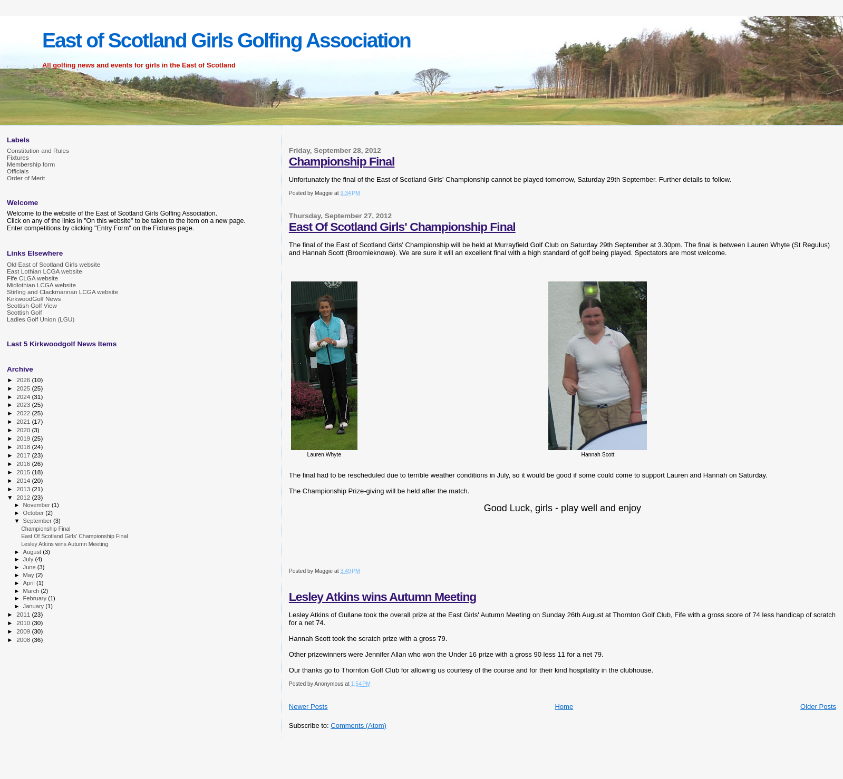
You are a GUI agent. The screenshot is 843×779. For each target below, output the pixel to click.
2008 (24, 639)
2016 (24, 463)
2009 (24, 631)
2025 (24, 388)
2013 (24, 488)
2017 (24, 455)
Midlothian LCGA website (41, 284)
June (30, 567)
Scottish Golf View (32, 305)
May (29, 575)
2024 (24, 396)
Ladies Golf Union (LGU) (40, 319)
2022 (24, 413)
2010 (24, 622)
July (29, 559)
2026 (24, 379)
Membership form (31, 164)
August (33, 552)
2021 (24, 421)
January (34, 606)
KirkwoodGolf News (34, 298)
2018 (24, 446)
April (29, 583)
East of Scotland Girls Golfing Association (226, 40)
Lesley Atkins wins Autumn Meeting (383, 596)
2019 (24, 438)
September (38, 521)
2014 (24, 480)
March (32, 591)
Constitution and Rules (38, 150)
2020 (24, 429)
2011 (24, 614)
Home (564, 706)
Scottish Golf (24, 312)
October (34, 513)
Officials (17, 171)
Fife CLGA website (32, 278)
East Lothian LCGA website (44, 271)
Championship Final (342, 161)
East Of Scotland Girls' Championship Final (402, 226)
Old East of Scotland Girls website (53, 264)
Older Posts (818, 706)
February (36, 598)
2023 (24, 404)
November (37, 505)
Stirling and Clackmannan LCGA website (62, 291)
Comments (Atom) (358, 725)
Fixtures (18, 157)
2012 (24, 497)
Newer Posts (308, 706)
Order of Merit (26, 177)
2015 (24, 472)
